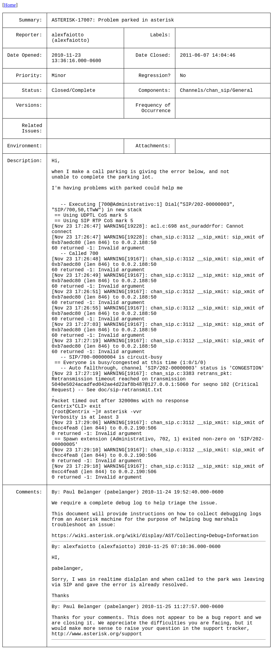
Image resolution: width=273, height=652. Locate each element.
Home (10, 5)
